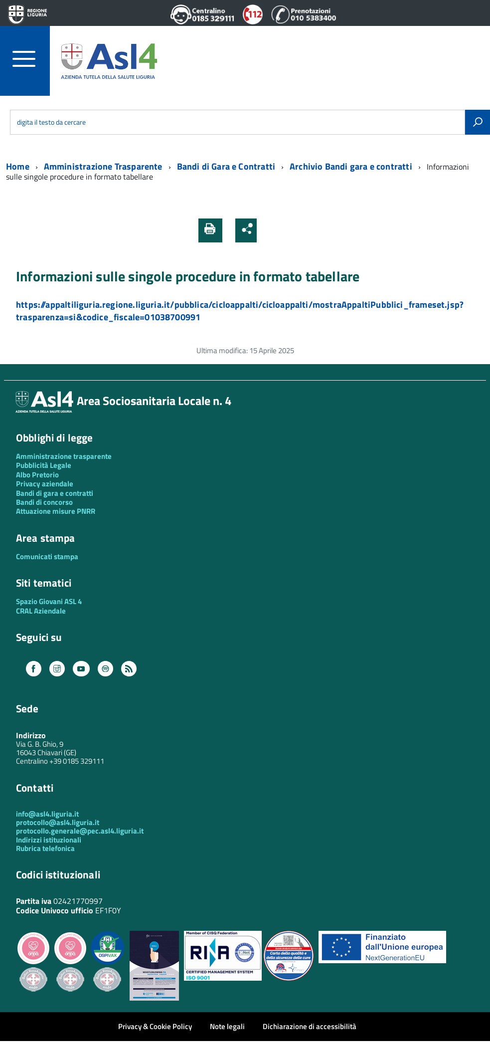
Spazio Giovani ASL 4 (49, 601)
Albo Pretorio (37, 474)
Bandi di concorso (44, 502)
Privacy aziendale (44, 483)
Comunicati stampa (47, 556)
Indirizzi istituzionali (48, 839)
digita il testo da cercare (51, 122)
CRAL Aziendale (41, 611)
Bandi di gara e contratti (54, 493)
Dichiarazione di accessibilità (309, 1026)
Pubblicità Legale (43, 465)
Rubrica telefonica (45, 848)
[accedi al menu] (31, 59)
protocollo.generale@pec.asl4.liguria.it (80, 831)
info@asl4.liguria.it (47, 814)
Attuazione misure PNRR (55, 511)
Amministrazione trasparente (64, 456)
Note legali (227, 1026)
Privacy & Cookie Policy (155, 1026)
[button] (269, 230)
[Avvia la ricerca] (477, 122)
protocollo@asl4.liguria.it (57, 822)
